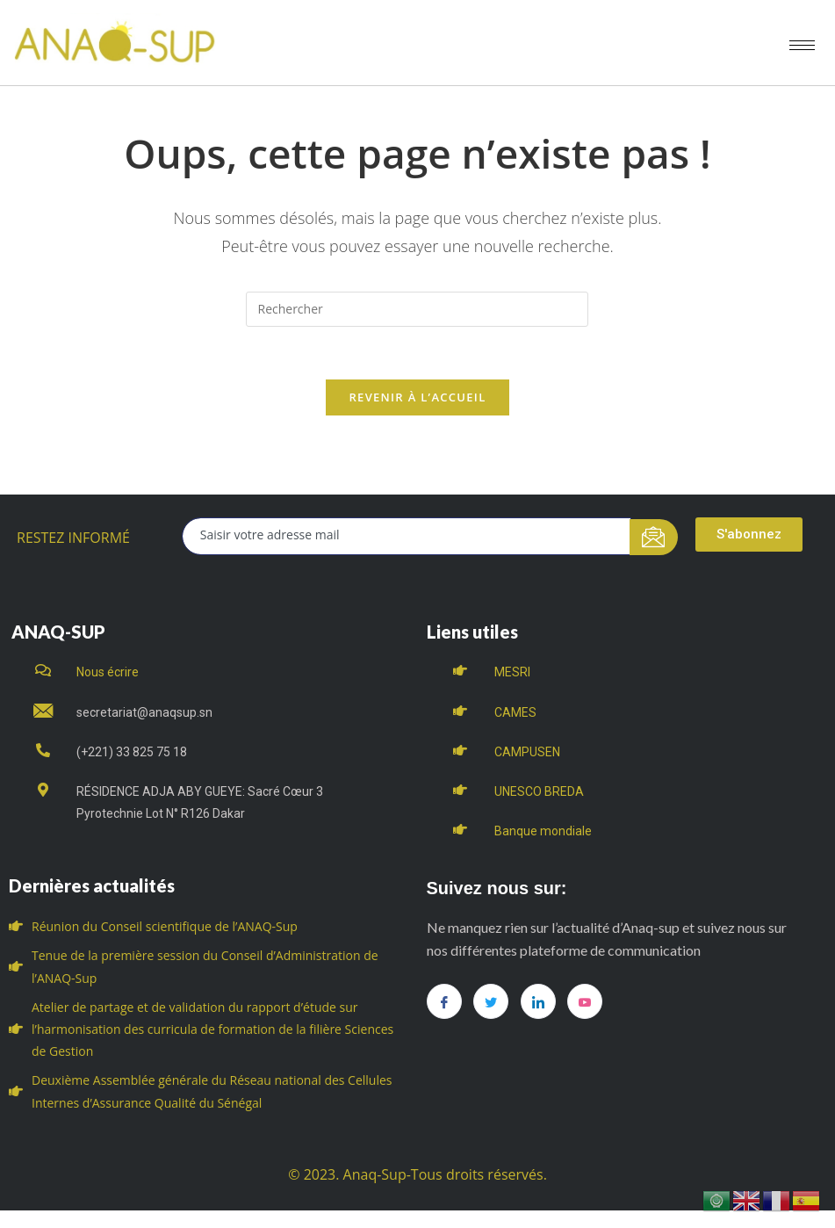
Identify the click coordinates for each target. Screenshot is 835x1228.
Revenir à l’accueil (417, 397)
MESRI (512, 672)
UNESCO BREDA (539, 791)
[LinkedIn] (538, 1001)
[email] (406, 536)
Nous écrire (107, 672)
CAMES (515, 712)
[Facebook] (444, 1001)
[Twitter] (490, 1001)
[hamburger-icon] (802, 45)
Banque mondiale (543, 831)
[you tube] (584, 1001)
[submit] (654, 537)
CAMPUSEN (527, 752)
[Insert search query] (417, 309)
